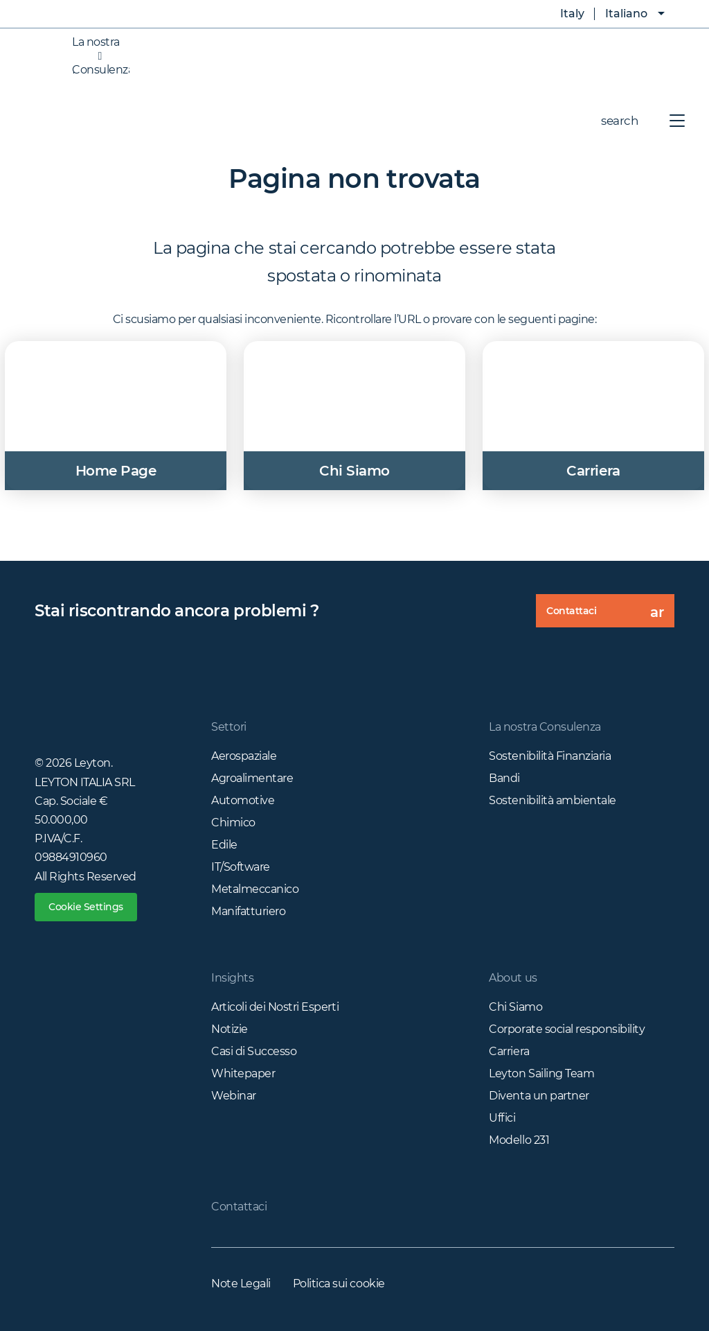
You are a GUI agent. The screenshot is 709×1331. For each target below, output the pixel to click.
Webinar (233, 1095)
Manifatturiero (248, 911)
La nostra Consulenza (86, 56)
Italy (562, 14)
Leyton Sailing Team (541, 1073)
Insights (232, 977)
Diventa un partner (539, 1095)
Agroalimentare (252, 778)
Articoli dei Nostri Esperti (275, 1007)
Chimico (233, 822)
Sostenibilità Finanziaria (550, 756)
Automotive (242, 800)
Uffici (502, 1117)
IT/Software (240, 866)
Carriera (509, 1051)
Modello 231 (519, 1140)
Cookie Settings (85, 907)
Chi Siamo (515, 1007)
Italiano (626, 13)
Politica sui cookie (339, 1283)
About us (513, 977)
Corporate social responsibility (567, 1029)
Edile (224, 844)
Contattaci (610, 615)
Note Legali (241, 1283)
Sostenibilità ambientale (552, 800)
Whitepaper (243, 1073)
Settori (228, 726)
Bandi (504, 778)
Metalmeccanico (254, 889)
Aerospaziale (243, 756)
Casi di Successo (253, 1051)
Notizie (229, 1029)
